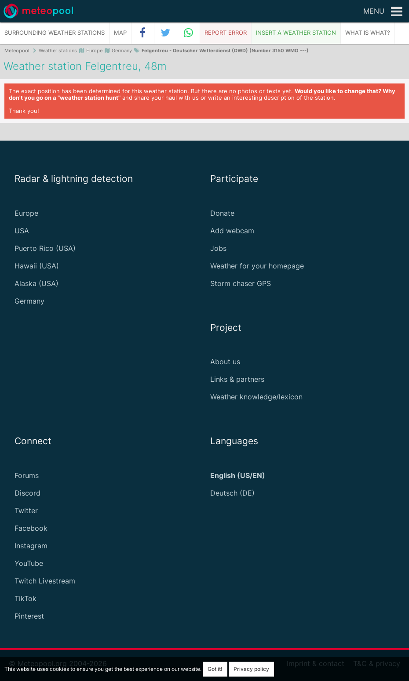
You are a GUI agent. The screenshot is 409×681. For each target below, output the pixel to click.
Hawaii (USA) (37, 265)
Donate (222, 213)
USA (22, 230)
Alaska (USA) (36, 283)
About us (225, 361)
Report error (225, 32)
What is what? (367, 32)
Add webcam (232, 230)
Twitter (26, 510)
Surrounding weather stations (54, 32)
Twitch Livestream (45, 580)
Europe (26, 213)
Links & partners (237, 379)
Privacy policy (251, 669)
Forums (27, 475)
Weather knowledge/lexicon (256, 396)
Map (120, 32)
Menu (382, 11)
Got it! (215, 669)
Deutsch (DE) (232, 493)
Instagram (31, 545)
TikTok (26, 598)
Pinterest (29, 616)
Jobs (218, 248)
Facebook (31, 528)
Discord (27, 493)
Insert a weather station (296, 32)
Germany (29, 301)
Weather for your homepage (257, 265)
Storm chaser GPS (240, 283)
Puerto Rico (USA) (45, 248)
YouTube (29, 563)
